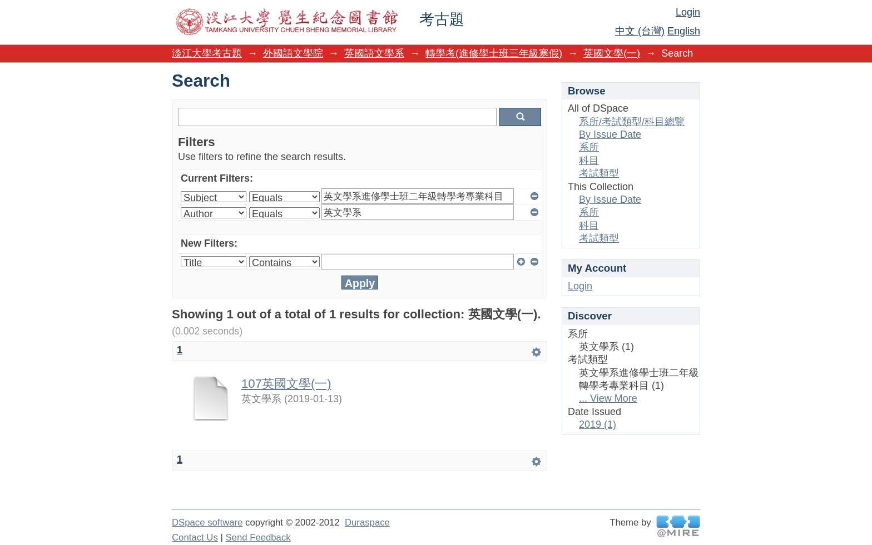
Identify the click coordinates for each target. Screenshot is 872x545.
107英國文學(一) (286, 384)
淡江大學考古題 (207, 53)
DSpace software (207, 522)
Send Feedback (257, 537)
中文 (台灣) (640, 31)
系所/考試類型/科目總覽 (632, 121)
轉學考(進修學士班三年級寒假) (493, 53)
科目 (589, 160)
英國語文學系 (374, 53)
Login (688, 12)
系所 (589, 147)
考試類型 (599, 173)
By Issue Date (610, 134)
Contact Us (195, 537)
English (683, 31)
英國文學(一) (611, 53)
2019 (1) (597, 424)
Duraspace (367, 522)
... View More (608, 398)
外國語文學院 (293, 53)
